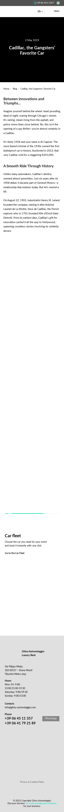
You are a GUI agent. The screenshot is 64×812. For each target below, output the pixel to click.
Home (6, 89)
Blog (15, 89)
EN (39, 11)
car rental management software (40, 803)
